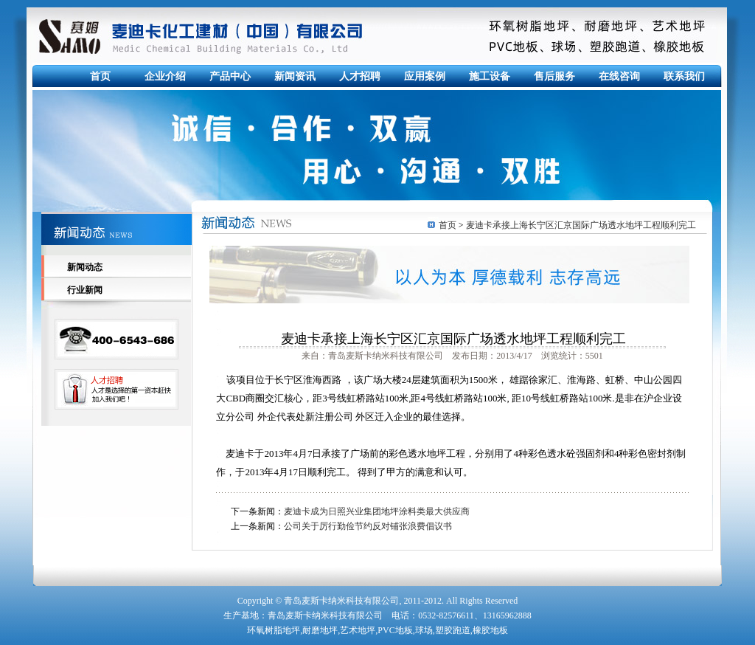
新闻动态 (84, 267)
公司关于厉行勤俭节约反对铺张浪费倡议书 (368, 526)
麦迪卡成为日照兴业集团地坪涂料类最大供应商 (377, 511)
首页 (100, 76)
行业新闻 (84, 290)
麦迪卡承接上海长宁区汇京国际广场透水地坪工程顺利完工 (581, 225)
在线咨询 (619, 76)
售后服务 (554, 76)
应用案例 (424, 76)
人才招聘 (359, 76)
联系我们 (684, 76)
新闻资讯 (295, 76)
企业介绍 (165, 76)
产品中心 (230, 76)
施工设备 (489, 76)
